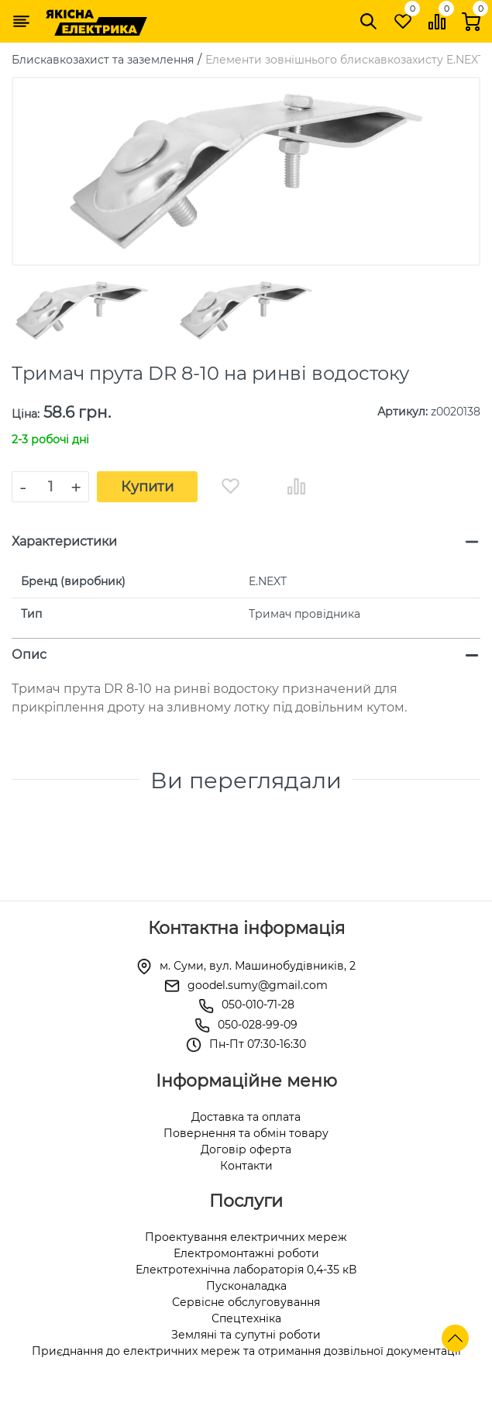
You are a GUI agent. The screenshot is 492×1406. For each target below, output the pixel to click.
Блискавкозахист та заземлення (103, 60)
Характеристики (64, 541)
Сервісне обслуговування (246, 1302)
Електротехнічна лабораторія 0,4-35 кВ (246, 1270)
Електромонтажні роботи (246, 1253)
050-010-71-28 (258, 1004)
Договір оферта (246, 1149)
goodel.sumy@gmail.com (258, 985)
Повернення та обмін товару (246, 1133)
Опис (29, 654)
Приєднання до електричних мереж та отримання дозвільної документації (246, 1351)
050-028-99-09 (258, 1025)
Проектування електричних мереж (246, 1237)
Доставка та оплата (246, 1117)
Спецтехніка (246, 1318)
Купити (147, 486)
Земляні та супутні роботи (246, 1335)
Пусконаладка (246, 1286)
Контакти (246, 1166)
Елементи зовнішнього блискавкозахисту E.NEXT (344, 60)
